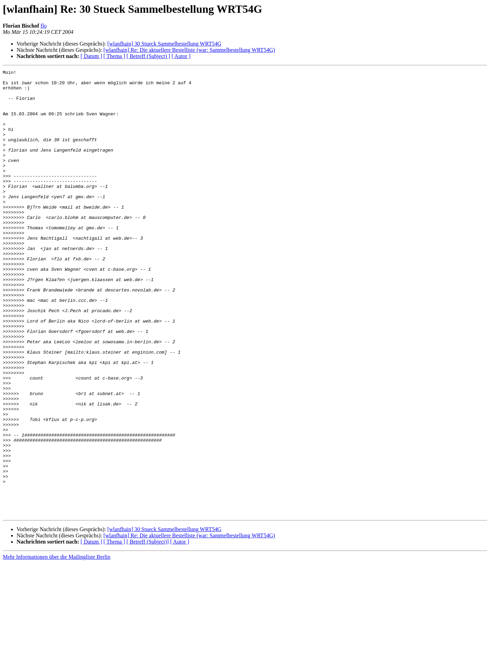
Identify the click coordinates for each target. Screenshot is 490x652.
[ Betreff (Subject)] (147, 631)
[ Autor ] (181, 56)
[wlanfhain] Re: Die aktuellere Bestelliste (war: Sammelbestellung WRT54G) (189, 50)
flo (43, 26)
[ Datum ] (91, 56)
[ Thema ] (114, 56)
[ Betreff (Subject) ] (148, 56)
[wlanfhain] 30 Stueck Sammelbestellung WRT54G (164, 44)
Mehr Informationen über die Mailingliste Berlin (56, 646)
